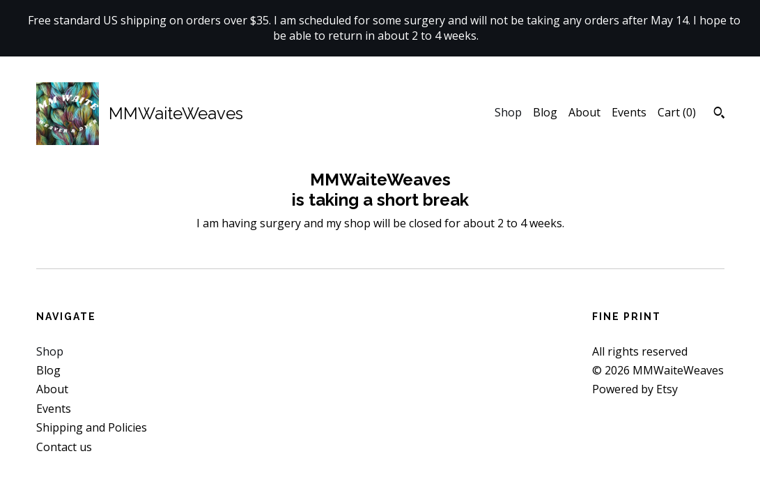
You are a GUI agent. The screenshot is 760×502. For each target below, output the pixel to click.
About (584, 112)
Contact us (64, 447)
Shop (508, 112)
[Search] (719, 114)
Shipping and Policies (91, 427)
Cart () (677, 112)
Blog (545, 112)
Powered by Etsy (635, 389)
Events (629, 112)
